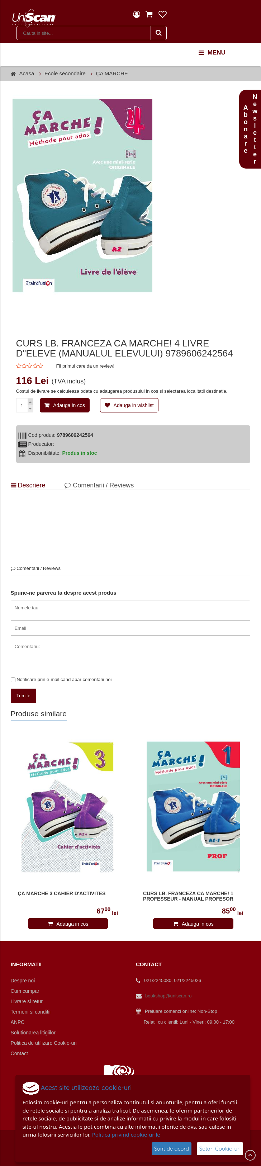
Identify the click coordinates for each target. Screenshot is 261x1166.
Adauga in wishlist (134, 405)
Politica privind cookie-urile (126, 1134)
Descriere (28, 485)
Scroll (250, 1155)
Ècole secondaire (65, 73)
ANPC (18, 1022)
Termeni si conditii (31, 1012)
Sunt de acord (171, 1148)
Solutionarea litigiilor (33, 1032)
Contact (19, 1053)
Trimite (23, 695)
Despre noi (23, 980)
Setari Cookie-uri (220, 1148)
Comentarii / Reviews (99, 485)
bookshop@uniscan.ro (168, 996)
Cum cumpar (25, 991)
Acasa (26, 73)
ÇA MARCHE (112, 73)
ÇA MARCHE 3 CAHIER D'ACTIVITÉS (62, 893)
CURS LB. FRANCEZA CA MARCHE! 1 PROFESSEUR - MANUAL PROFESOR (188, 896)
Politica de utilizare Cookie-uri (44, 1043)
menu (212, 53)
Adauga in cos (69, 405)
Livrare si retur (27, 1001)
